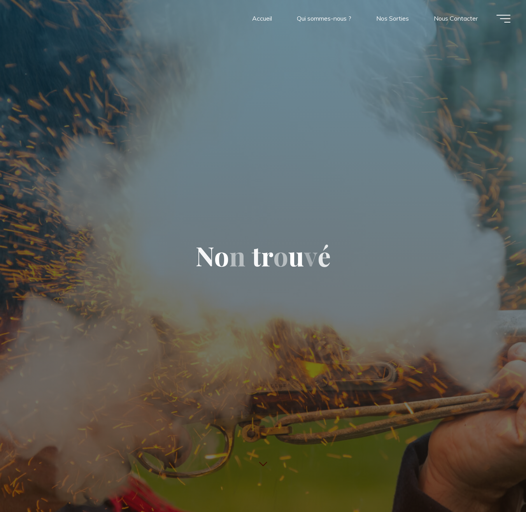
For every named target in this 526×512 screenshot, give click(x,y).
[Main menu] (503, 19)
